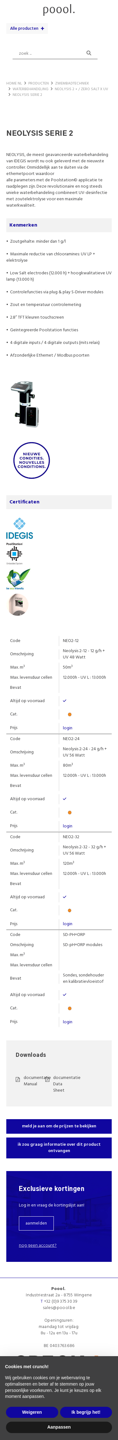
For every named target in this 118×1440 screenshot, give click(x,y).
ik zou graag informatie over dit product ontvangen (59, 1148)
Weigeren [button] (32, 1412)
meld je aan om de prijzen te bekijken (59, 1126)
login (67, 728)
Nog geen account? (38, 1245)
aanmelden (36, 1223)
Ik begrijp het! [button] (85, 1412)
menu (12, 7)
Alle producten (24, 28)
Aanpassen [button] (59, 1427)
